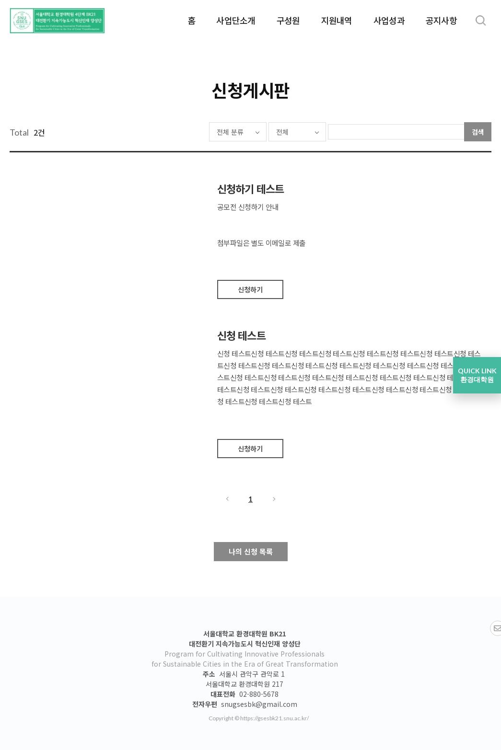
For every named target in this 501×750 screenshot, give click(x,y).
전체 (254, 132)
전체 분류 (202, 132)
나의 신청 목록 (251, 551)
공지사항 (441, 20)
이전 (227, 499)
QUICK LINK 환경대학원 (477, 375)
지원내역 (336, 20)
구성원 (288, 20)
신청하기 (250, 289)
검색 (478, 132)
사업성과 (389, 20)
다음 (275, 499)
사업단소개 (235, 20)
